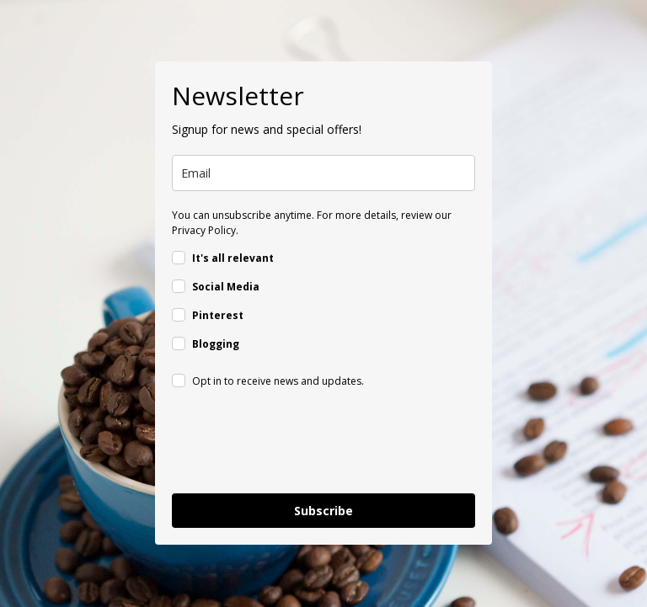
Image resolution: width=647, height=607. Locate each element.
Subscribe (323, 511)
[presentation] (300, 444)
